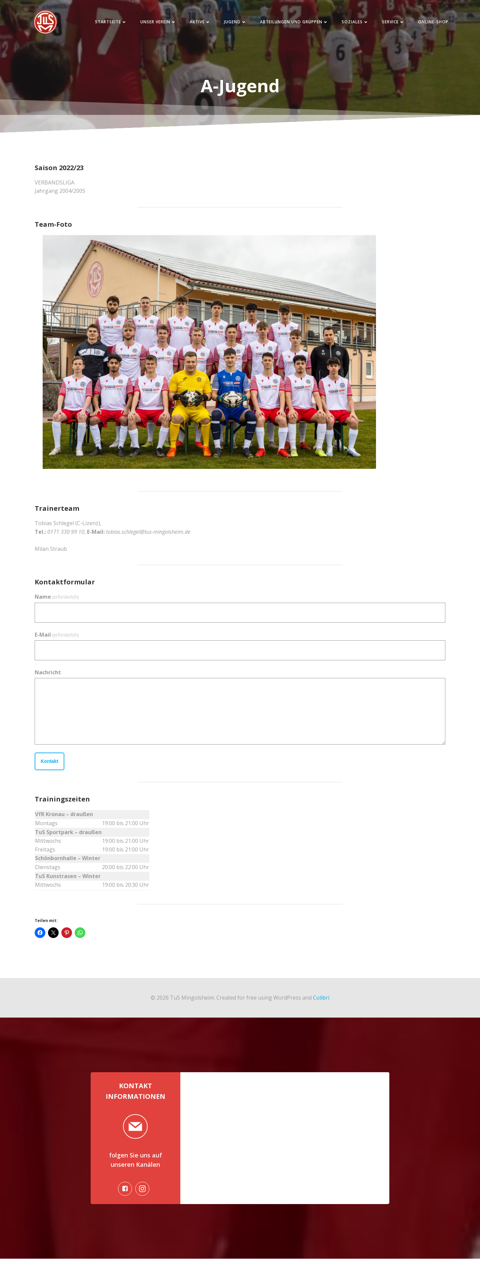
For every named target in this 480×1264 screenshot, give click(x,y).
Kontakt (49, 763)
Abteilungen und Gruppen (290, 23)
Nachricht (48, 674)
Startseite (107, 23)
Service (389, 23)
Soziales (351, 23)
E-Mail (57, 636)
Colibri (321, 999)
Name (57, 599)
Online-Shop (429, 23)
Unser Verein (155, 23)
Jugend (231, 23)
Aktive (196, 23)
